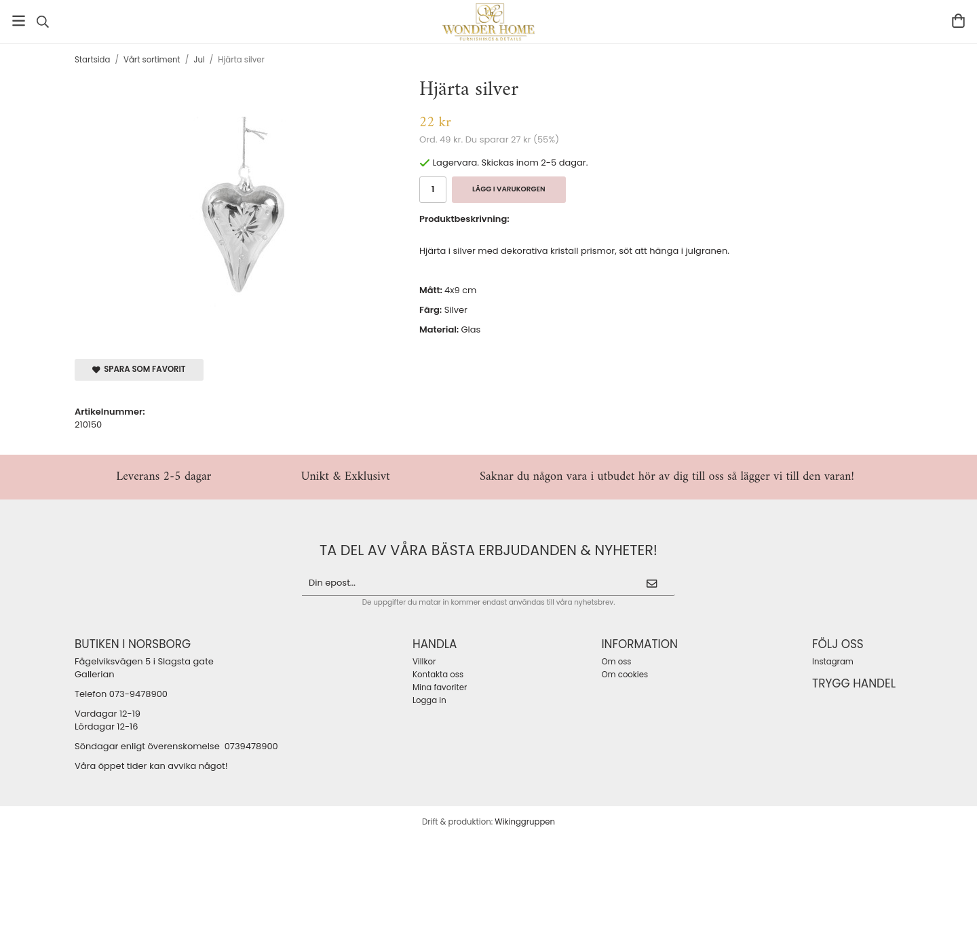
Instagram (833, 661)
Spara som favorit (139, 369)
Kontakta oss (438, 674)
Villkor (424, 661)
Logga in (429, 700)
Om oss (616, 661)
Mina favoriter (440, 687)
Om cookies (624, 674)
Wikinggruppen (525, 821)
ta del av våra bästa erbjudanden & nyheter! (488, 550)
